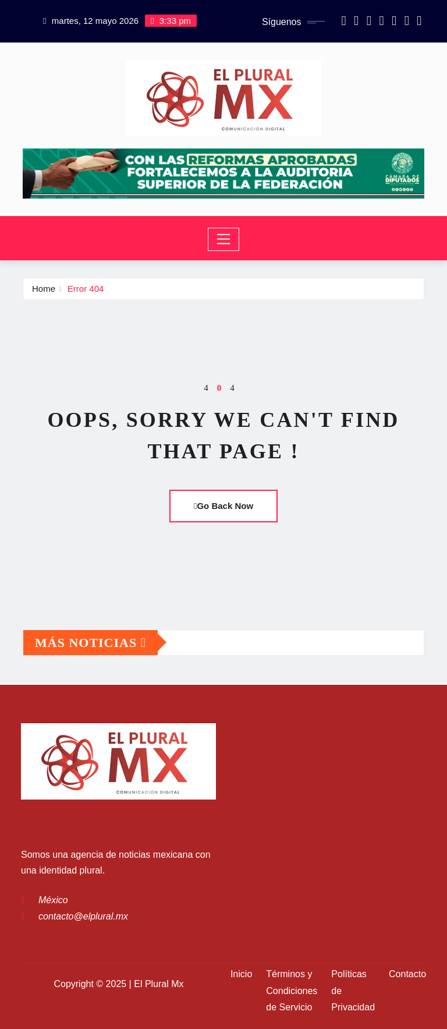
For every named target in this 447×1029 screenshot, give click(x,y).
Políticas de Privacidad (353, 991)
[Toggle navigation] (224, 239)
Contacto (407, 974)
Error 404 (86, 289)
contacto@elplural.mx (83, 916)
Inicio (241, 974)
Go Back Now (223, 506)
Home (43, 289)
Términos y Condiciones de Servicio (291, 991)
